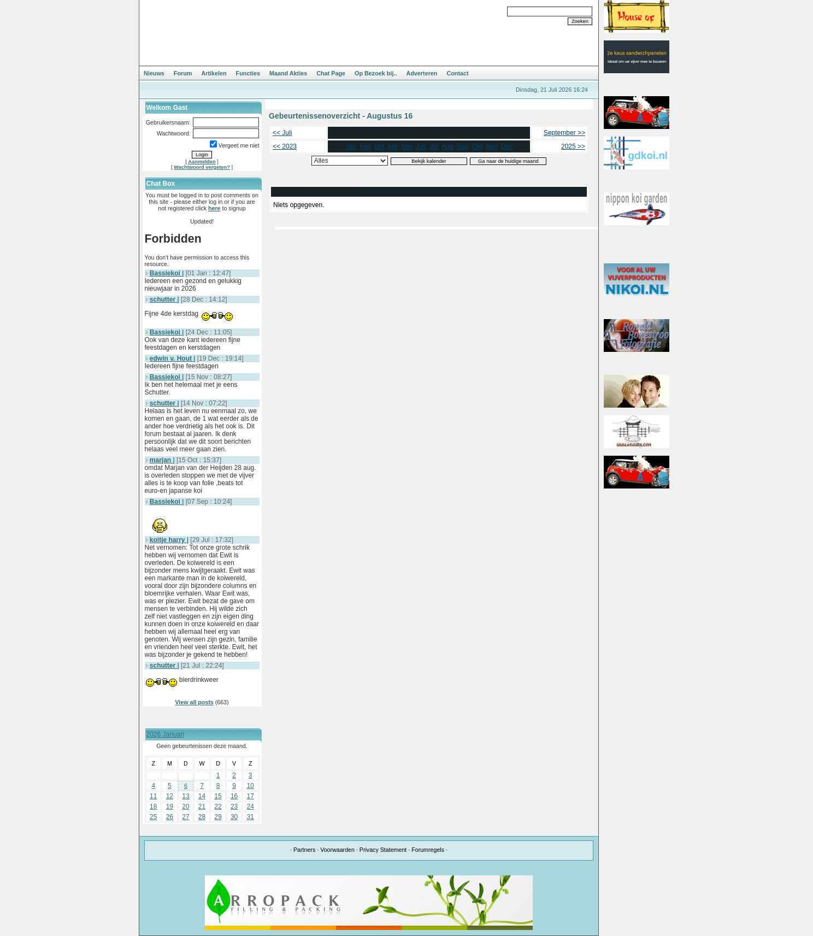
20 (185, 806)
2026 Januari (165, 734)
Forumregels (427, 849)
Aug (447, 146)
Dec (506, 146)
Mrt (379, 146)
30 (234, 817)
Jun (421, 146)
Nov (491, 146)
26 (169, 817)
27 (185, 817)
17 (250, 796)
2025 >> (573, 146)
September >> (564, 133)
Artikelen (213, 73)
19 (169, 806)
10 (250, 786)
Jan (351, 146)
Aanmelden (201, 161)
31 (250, 817)
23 (234, 806)
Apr (392, 146)
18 (153, 806)
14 (201, 796)
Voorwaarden (337, 849)
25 (153, 817)
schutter (164, 299)
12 (169, 796)
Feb (366, 146)
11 (153, 796)
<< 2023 (285, 146)
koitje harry (168, 540)
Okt (477, 146)
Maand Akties (288, 73)
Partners (304, 849)
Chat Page (330, 73)
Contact (457, 73)
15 (217, 796)
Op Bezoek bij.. (376, 73)
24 (250, 806)
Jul (434, 146)
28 (201, 817)
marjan (161, 460)
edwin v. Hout (171, 358)
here (214, 208)
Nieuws (154, 73)
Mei (407, 146)
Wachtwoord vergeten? (202, 167)
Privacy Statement (383, 849)
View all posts (194, 702)
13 (185, 796)
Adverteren (421, 73)
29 (217, 817)
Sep (462, 146)
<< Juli (282, 133)
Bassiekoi (166, 273)
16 (234, 796)
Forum (183, 73)
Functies (248, 73)
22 (217, 806)
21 (201, 806)
